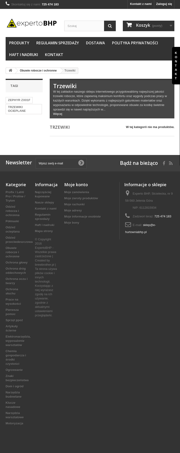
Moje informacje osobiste (82, 216)
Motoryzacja (14, 423)
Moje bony (71, 222)
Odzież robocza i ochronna (12, 211)
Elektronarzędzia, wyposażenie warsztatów (18, 341)
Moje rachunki (74, 204)
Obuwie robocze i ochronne (12, 252)
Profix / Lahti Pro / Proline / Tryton (15, 196)
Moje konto (76, 184)
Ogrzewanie (14, 370)
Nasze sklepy (44, 202)
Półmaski (12, 221)
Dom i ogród (15, 386)
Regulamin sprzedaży (57, 42)
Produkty (19, 42)
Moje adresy (73, 210)
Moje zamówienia (76, 192)
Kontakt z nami (141, 4)
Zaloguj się (164, 4)
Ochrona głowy (17, 262)
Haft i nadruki (23, 54)
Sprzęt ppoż (14, 320)
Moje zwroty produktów (81, 198)
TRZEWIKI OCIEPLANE (17, 109)
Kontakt (54, 54)
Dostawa (95, 42)
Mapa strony (44, 231)
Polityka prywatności (135, 42)
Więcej (57, 114)
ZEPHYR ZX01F (19, 100)
